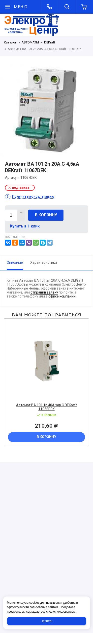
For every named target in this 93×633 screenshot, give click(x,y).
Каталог (10, 42)
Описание (15, 262)
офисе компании (62, 296)
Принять (46, 621)
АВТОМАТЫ (30, 42)
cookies (34, 602)
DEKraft (49, 42)
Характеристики (43, 262)
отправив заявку (44, 292)
